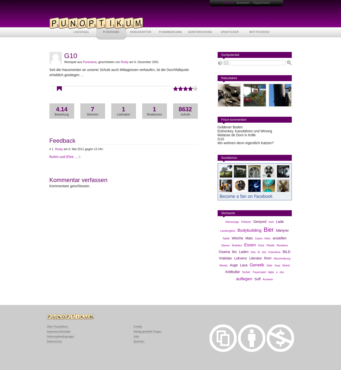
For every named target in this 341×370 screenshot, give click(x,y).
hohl (271, 221)
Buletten (237, 245)
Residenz (282, 245)
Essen (250, 245)
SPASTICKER (230, 32)
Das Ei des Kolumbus (265, 252)
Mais (249, 238)
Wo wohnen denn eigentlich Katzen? (246, 143)
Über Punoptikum (57, 326)
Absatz (223, 265)
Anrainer (268, 279)
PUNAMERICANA (170, 32)
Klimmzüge (232, 221)
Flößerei (246, 221)
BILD (286, 252)
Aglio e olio (276, 272)
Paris (261, 245)
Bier (269, 230)
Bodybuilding (249, 230)
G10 (221, 139)
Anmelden (243, 2)
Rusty (125, 62)
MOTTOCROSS (260, 32)
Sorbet (246, 272)
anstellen (280, 238)
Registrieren (262, 2)
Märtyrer (282, 230)
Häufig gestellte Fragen (148, 331)
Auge (234, 265)
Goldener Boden (230, 127)
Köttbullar (232, 272)
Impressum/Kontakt (58, 331)
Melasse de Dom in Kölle (237, 135)
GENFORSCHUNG (200, 32)
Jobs (136, 336)
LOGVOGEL (82, 32)
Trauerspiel (259, 272)
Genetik (257, 265)
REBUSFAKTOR (140, 32)
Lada (280, 222)
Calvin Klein (263, 238)
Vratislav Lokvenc (233, 258)
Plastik (270, 245)
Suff (257, 279)
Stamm (225, 245)
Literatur (255, 258)
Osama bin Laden (234, 252)
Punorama (89, 62)
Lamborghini (227, 230)
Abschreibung (282, 258)
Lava (244, 265)
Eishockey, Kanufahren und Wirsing (245, 131)
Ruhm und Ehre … (63, 157)
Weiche (237, 238)
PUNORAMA (111, 32)
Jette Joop (273, 265)
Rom (268, 258)
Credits (138, 326)
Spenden (139, 341)
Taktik (226, 238)
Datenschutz (54, 341)
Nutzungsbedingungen (60, 336)
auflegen (244, 279)
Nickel (286, 265)
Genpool (259, 222)
